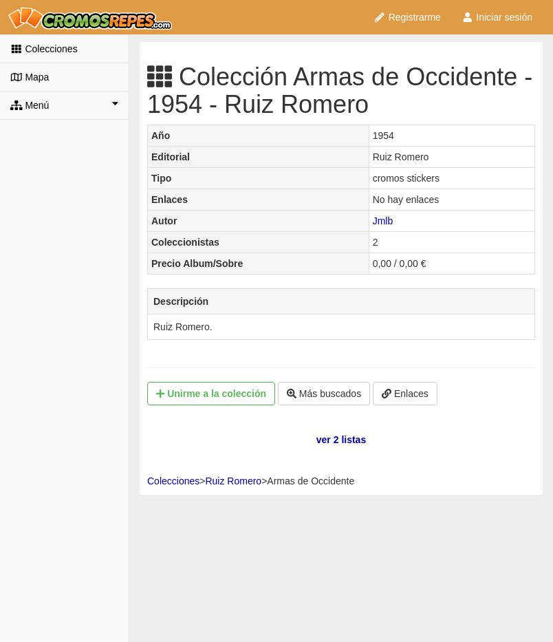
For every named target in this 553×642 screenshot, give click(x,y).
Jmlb (383, 220)
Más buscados (324, 393)
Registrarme (407, 17)
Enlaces (405, 393)
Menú (64, 104)
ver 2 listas (341, 439)
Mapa (29, 77)
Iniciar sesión (497, 17)
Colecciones (44, 48)
